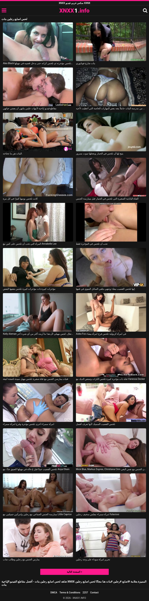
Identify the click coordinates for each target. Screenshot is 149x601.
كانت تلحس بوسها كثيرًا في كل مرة (20, 198)
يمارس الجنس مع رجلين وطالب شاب (21, 559)
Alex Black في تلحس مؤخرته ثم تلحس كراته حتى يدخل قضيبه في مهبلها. (38, 63)
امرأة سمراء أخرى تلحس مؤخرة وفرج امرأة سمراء (28, 424)
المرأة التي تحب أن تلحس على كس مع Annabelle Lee (29, 243)
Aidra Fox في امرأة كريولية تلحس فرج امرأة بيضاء (101, 333)
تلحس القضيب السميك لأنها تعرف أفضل (95, 424)
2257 (85, 592)
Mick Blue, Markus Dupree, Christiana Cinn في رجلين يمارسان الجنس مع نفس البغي (111, 469)
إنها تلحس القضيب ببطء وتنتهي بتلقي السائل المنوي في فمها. (105, 289)
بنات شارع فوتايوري (85, 63)
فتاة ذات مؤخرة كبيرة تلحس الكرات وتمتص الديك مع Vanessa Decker (110, 379)
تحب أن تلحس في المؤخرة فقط (92, 243)
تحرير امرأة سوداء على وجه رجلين (93, 559)
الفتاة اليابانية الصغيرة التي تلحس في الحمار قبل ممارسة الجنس (107, 198)
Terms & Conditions (70, 592)
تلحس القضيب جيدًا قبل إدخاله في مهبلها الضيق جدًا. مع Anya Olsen (36, 469)
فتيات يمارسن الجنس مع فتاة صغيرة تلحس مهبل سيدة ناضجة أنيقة (35, 379)
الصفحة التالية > (74, 571)
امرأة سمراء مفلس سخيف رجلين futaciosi (97, 514)
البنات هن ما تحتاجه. (12, 153)
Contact (94, 592)
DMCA (53, 592)
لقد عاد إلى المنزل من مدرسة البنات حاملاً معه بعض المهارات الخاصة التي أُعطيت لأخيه (111, 108)
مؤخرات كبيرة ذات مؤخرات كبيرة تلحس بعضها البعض (29, 289)
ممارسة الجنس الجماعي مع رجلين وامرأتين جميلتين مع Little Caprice (37, 514)
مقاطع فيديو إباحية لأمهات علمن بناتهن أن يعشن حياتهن (29, 108)
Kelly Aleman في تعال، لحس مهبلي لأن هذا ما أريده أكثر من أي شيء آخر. (38, 333)
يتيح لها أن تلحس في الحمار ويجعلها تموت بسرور (99, 153)
